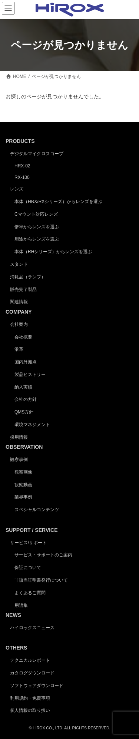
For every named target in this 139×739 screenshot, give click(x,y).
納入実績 (23, 386)
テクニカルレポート (30, 660)
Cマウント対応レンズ (36, 214)
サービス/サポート (28, 542)
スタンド (19, 264)
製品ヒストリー (30, 374)
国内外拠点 (25, 361)
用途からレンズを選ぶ (36, 239)
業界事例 (23, 497)
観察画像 (23, 472)
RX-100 (22, 177)
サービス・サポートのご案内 (43, 554)
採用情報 (19, 437)
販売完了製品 (23, 289)
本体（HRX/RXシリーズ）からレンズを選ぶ (58, 201)
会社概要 (23, 336)
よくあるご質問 (30, 592)
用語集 (21, 605)
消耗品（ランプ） (28, 276)
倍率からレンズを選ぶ (36, 226)
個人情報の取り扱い (30, 710)
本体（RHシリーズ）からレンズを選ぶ (53, 251)
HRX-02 (22, 166)
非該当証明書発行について (41, 580)
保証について (27, 567)
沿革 (18, 349)
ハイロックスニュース (32, 627)
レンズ (16, 189)
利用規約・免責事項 (30, 697)
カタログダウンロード (32, 673)
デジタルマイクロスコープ (36, 153)
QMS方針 (23, 412)
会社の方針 (25, 399)
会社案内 (19, 324)
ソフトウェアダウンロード (36, 685)
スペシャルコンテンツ (36, 509)
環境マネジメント (32, 424)
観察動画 (23, 484)
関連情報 (19, 301)
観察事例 (19, 459)
